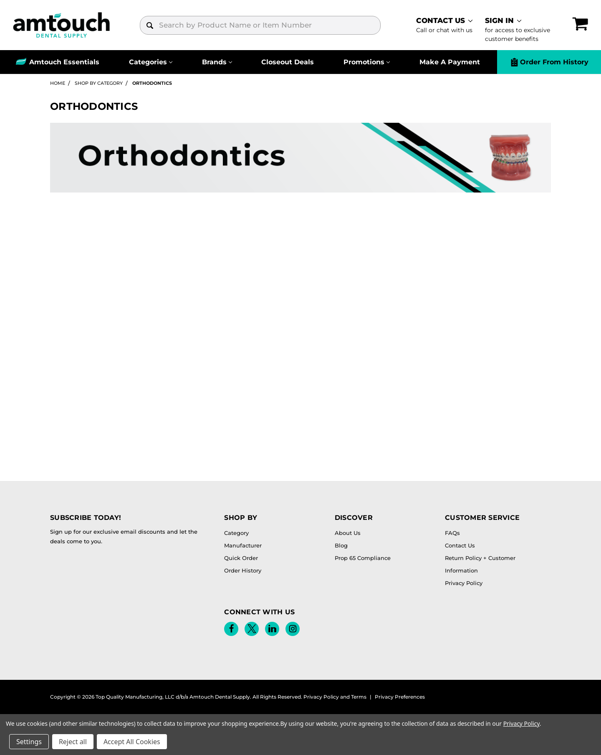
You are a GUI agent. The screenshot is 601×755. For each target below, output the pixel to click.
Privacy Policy (463, 583)
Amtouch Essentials (64, 62)
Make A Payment (449, 62)
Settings (29, 741)
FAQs (452, 533)
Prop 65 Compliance (363, 558)
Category (236, 533)
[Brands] (217, 62)
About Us (348, 533)
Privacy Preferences (400, 697)
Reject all (73, 741)
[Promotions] (366, 62)
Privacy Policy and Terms (334, 697)
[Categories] (150, 62)
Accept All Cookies (132, 741)
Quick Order (241, 558)
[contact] (444, 25)
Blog (341, 545)
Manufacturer (243, 545)
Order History (242, 570)
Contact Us (460, 545)
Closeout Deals (287, 62)
